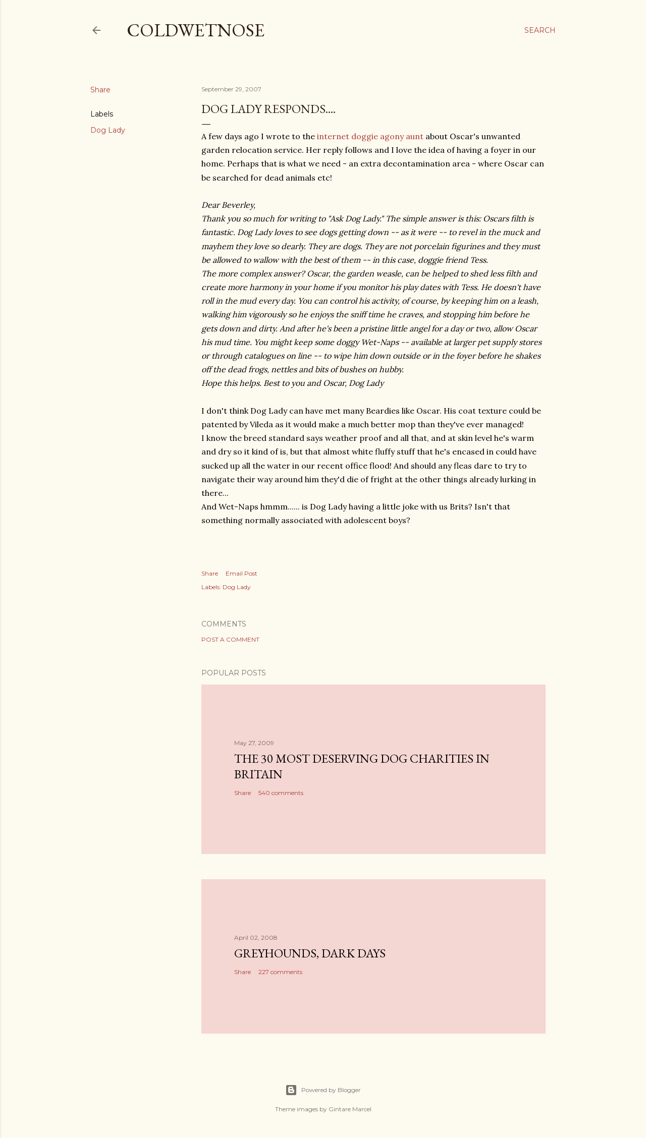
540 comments (280, 792)
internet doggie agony (360, 136)
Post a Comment (230, 639)
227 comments (280, 972)
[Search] (540, 30)
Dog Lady (107, 130)
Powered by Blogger (323, 1090)
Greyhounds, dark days (310, 953)
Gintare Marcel (350, 1109)
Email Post (241, 573)
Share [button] (100, 89)
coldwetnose (195, 30)
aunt (413, 136)
